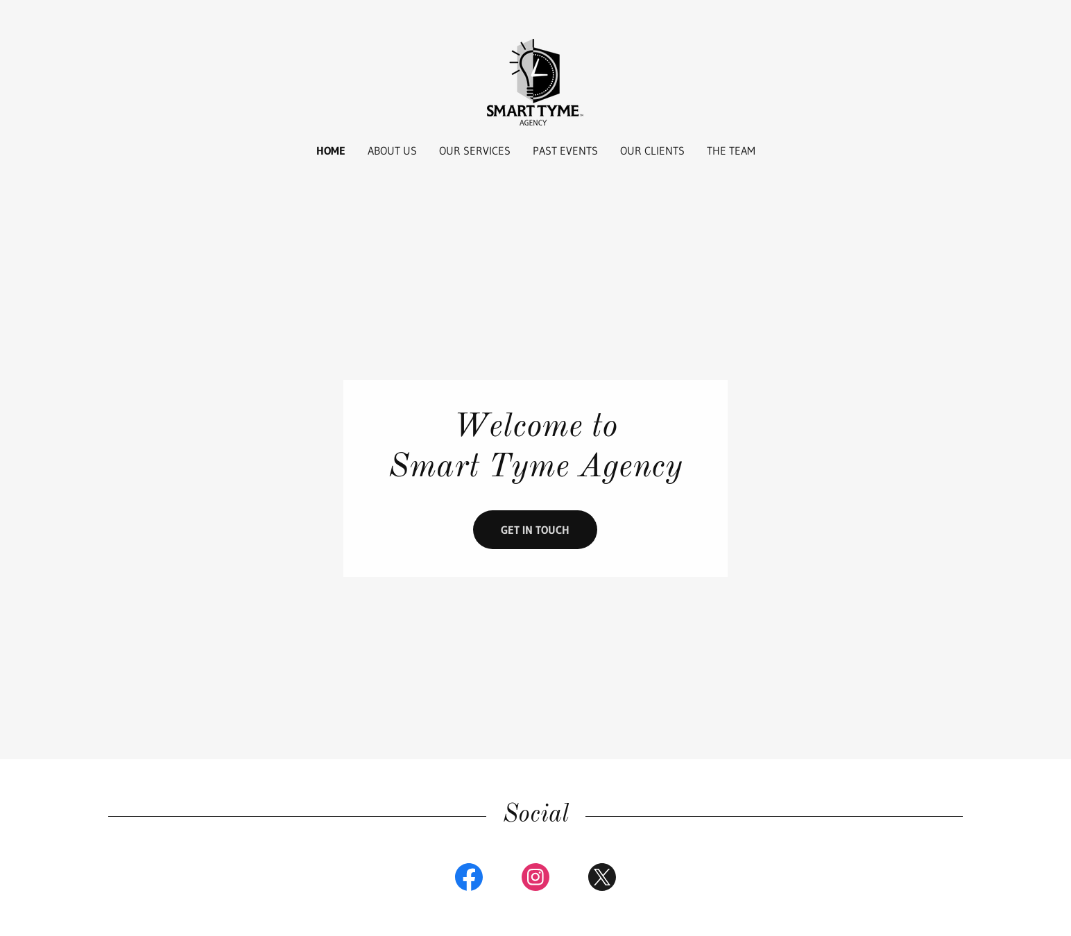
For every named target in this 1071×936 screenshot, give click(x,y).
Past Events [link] (565, 150)
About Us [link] (392, 150)
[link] (535, 81)
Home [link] (330, 150)
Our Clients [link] (652, 150)
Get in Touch (535, 530)
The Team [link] (731, 150)
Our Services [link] (475, 150)
